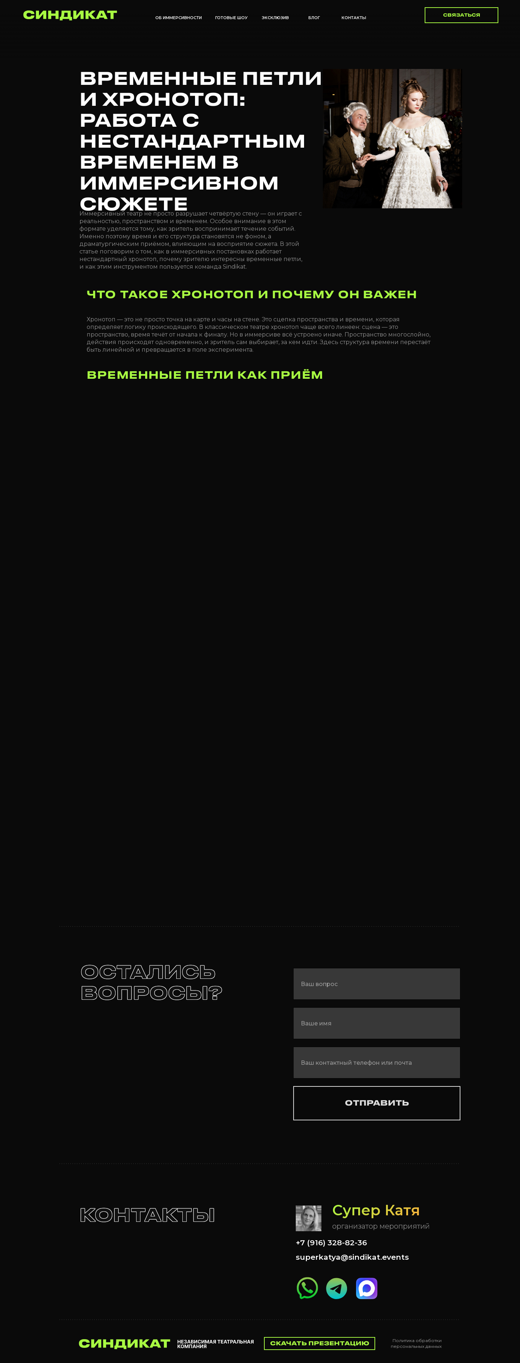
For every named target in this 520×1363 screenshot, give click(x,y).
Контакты (354, 17)
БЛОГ (314, 17)
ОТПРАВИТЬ (377, 1103)
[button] (461, 15)
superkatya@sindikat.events (352, 1257)
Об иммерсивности (178, 17)
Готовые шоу (231, 17)
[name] (376, 1023)
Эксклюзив (275, 17)
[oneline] (376, 984)
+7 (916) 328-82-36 (331, 1242)
